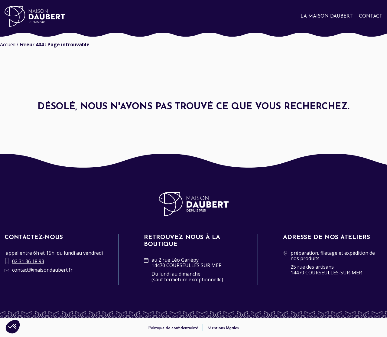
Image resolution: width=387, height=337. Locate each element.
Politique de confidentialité (173, 328)
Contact (370, 16)
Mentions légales (223, 328)
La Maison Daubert (327, 16)
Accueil (7, 44)
